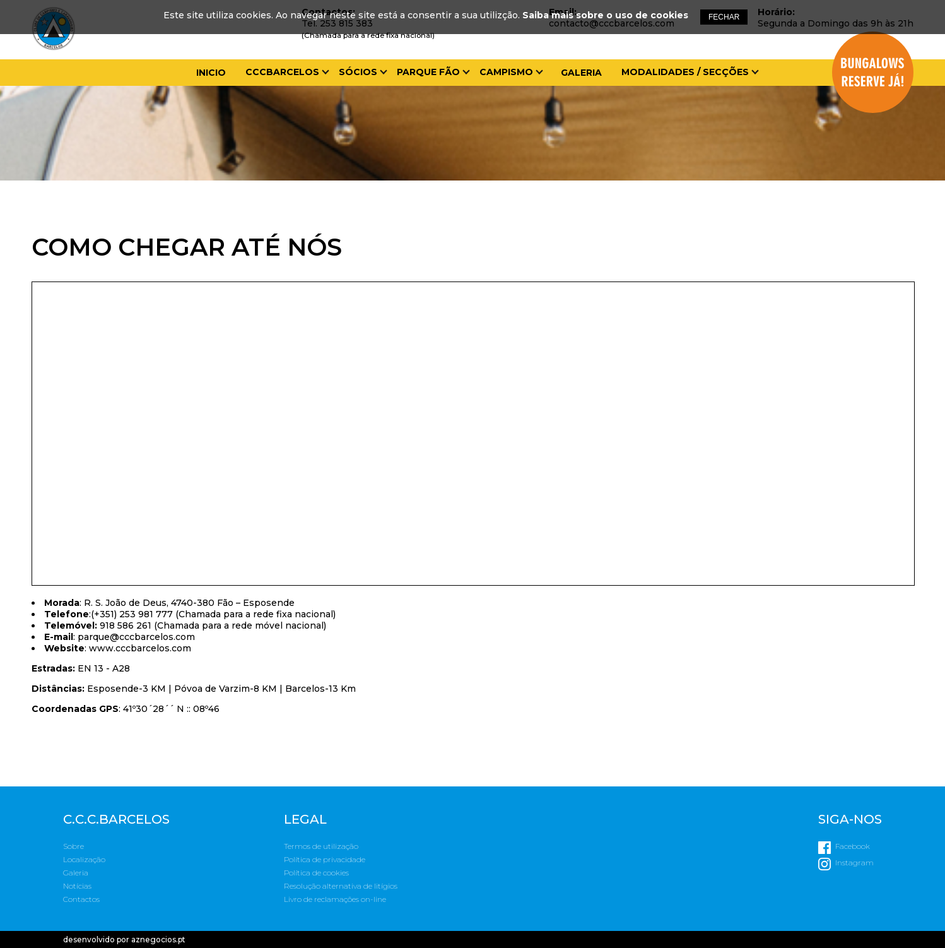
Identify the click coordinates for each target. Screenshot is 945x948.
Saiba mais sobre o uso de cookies (605, 15)
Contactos (81, 899)
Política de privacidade (324, 859)
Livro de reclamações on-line (335, 899)
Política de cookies (316, 872)
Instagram (854, 862)
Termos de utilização (321, 846)
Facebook (852, 846)
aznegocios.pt (158, 939)
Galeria (581, 72)
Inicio (211, 72)
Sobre (73, 846)
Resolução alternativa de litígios (340, 886)
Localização (84, 859)
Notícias (77, 886)
